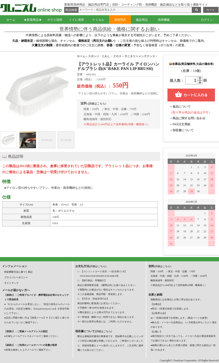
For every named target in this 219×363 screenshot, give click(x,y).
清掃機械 (164, 19)
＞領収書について (182, 130)
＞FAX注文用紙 (180, 124)
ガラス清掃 (54, 19)
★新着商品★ (33, 19)
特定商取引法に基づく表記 (18, 272)
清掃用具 (120, 19)
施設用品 (142, 19)
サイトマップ (11, 283)
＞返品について (180, 106)
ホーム (10, 19)
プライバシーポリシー (16, 277)
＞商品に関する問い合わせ (188, 118)
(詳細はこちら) (97, 103)
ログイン (207, 19)
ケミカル (98, 19)
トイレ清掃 (76, 19)
